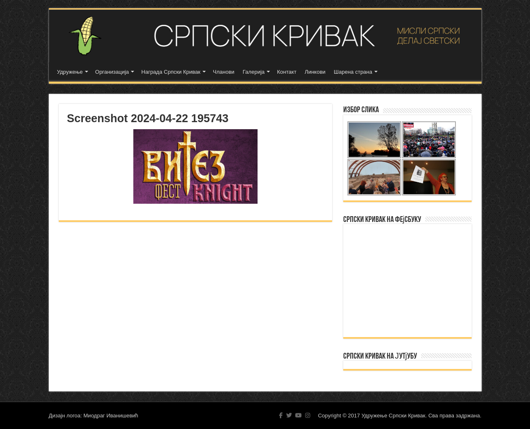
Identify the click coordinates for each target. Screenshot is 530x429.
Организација (112, 72)
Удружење (70, 72)
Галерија (254, 72)
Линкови (315, 72)
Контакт (286, 72)
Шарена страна (353, 72)
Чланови (223, 72)
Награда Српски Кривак (170, 72)
